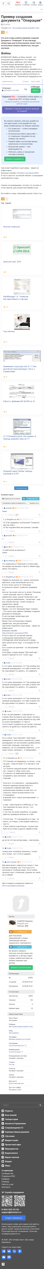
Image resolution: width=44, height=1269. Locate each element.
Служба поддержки (14, 1192)
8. (3, 679)
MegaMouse (12, 519)
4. (3, 547)
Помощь (5, 1181)
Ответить (11, 515)
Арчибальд (10, 561)
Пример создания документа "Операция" (21, 18)
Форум (8, 1161)
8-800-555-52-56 (10, 1209)
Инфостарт (37, 193)
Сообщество (7, 1173)
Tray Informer (9, 331)
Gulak (8, 663)
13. (3, 837)
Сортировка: (14, 503)
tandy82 (9, 535)
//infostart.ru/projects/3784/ (28, 173)
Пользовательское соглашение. (15, 1231)
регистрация (7, 886)
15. (3, 862)
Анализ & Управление (15, 1123)
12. (4, 758)
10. (3, 711)
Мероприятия (11, 1149)
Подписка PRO (8, 1176)
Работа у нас (7, 1184)
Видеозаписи (11, 1153)
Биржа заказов (12, 1157)
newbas (9, 508)
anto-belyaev (11, 862)
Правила (5, 1179)
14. (3, 848)
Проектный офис (13, 1144)
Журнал (9, 1111)
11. (3, 735)
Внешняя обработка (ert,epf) (20, 1039)
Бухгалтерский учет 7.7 (18, 1046)
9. (3, 695)
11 (4, 761)
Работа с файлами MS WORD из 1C (19, 401)
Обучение (10, 1136)
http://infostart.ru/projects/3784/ (15, 633)
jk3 (7, 547)
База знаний (11, 1115)
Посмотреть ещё (21, 488)
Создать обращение (13, 1218)
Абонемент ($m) (15, 1090)
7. (2, 663)
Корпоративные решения (17, 1132)
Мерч (7, 1166)
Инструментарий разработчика (21, 1027)
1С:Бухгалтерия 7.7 (16, 1052)
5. (3, 561)
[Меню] (3, 3)
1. (2, 508)
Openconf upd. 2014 (12, 262)
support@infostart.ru (11, 1212)
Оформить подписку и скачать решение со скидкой (22, 110)
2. (3, 535)
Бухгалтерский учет (16, 1083)
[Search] (22, 1105)
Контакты (6, 1187)
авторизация (18, 886)
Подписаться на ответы (11, 498)
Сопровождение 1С (14, 1128)
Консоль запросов (11, 227)
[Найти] (40, 1105)
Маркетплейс (11, 1140)
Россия (11, 1064)
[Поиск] (8, 3)
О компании (7, 1170)
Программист (14, 1033)
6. (3, 577)
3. (3, 519)
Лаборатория (11, 1119)
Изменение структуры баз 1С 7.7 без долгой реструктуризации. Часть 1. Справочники (19, 369)
